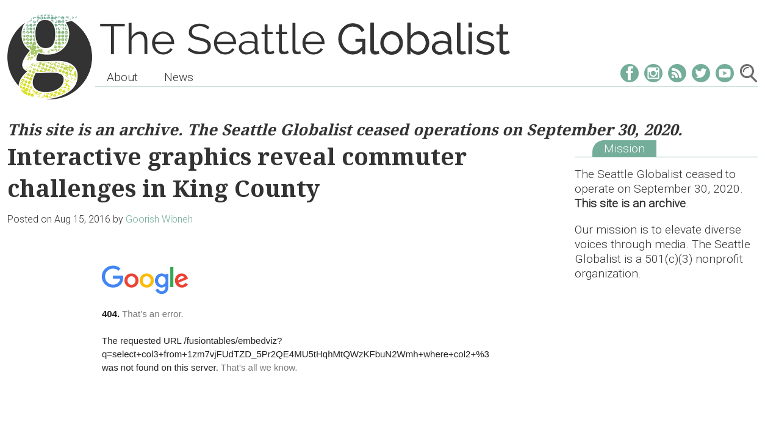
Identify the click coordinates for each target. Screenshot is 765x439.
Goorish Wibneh (159, 219)
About (122, 77)
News (178, 77)
